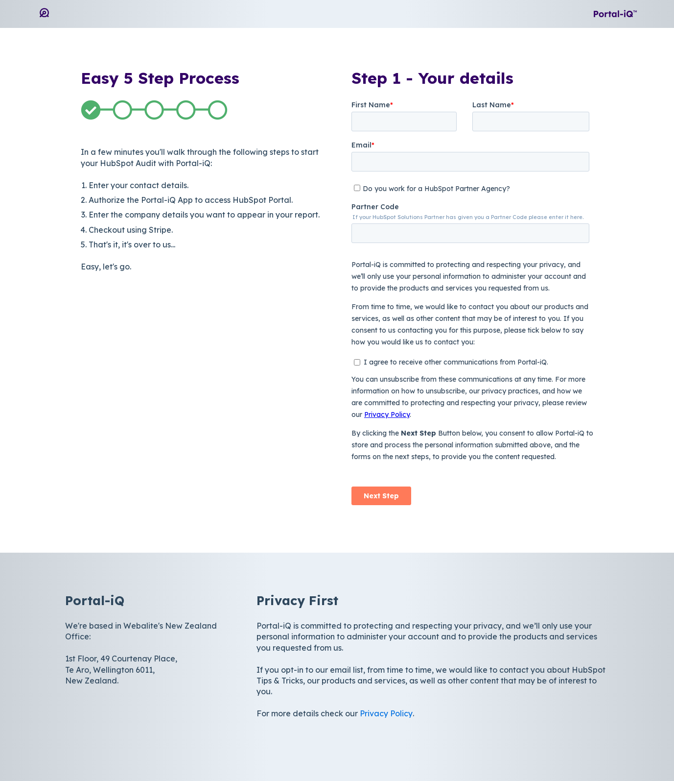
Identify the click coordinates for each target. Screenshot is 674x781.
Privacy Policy (386, 713)
